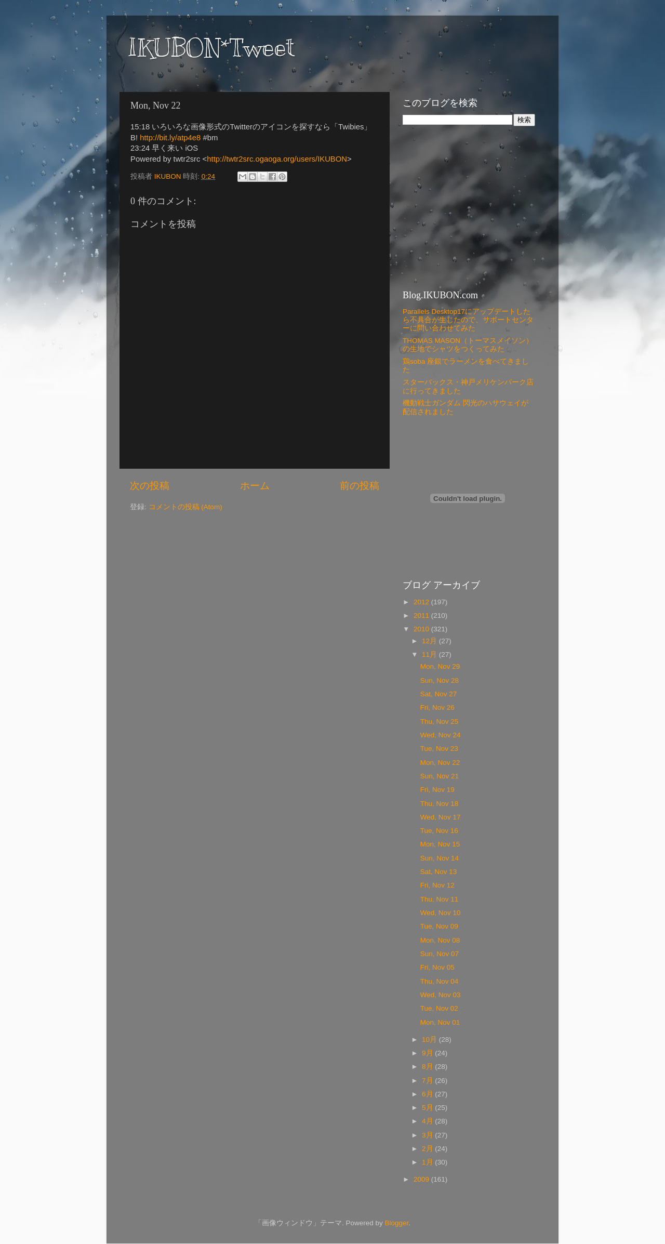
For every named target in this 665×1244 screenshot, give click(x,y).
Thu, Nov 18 (439, 804)
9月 (428, 1053)
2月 (428, 1149)
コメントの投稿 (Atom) (185, 507)
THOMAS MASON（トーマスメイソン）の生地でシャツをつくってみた (468, 345)
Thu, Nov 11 (439, 899)
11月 (430, 654)
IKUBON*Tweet (211, 47)
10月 (430, 1039)
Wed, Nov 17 (440, 817)
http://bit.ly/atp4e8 (170, 138)
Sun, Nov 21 (439, 776)
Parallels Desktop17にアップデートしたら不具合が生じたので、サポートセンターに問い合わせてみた (468, 320)
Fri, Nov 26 (437, 707)
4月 (428, 1121)
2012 (422, 602)
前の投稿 (359, 485)
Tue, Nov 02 (439, 1008)
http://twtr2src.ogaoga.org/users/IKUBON (277, 159)
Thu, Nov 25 (439, 721)
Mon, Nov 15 (440, 844)
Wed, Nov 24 (440, 735)
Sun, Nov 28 (439, 680)
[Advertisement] (468, 207)
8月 (428, 1066)
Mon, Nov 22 (440, 762)
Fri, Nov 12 (437, 885)
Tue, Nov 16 (439, 831)
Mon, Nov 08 (440, 940)
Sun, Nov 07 (439, 954)
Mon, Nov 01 (440, 1022)
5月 (428, 1107)
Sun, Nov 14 (439, 858)
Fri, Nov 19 (437, 789)
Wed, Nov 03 (440, 995)
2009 (422, 1179)
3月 (428, 1135)
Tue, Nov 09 (439, 926)
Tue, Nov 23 (439, 748)
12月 (430, 641)
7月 (428, 1080)
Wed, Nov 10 (440, 913)
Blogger (396, 1223)
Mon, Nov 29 (440, 666)
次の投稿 (149, 485)
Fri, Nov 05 (437, 967)
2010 (422, 629)
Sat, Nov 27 (438, 694)
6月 (428, 1094)
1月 (428, 1162)
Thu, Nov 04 (439, 981)
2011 (422, 615)
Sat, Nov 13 (438, 872)
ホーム (255, 485)
